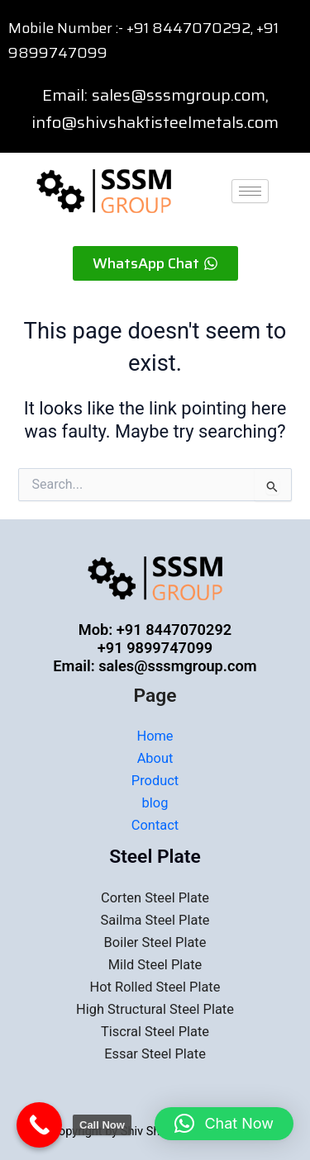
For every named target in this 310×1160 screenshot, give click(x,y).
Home (154, 736)
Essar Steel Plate (155, 1054)
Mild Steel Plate (155, 965)
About (155, 758)
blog (155, 803)
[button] (224, 1123)
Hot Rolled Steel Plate (155, 987)
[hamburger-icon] (250, 191)
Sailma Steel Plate (155, 920)
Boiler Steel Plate (155, 942)
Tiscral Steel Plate (155, 1031)
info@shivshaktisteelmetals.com (155, 122)
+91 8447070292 (188, 28)
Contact (155, 825)
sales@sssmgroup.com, (180, 95)
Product (155, 780)
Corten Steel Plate (155, 898)
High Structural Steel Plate (155, 1009)
